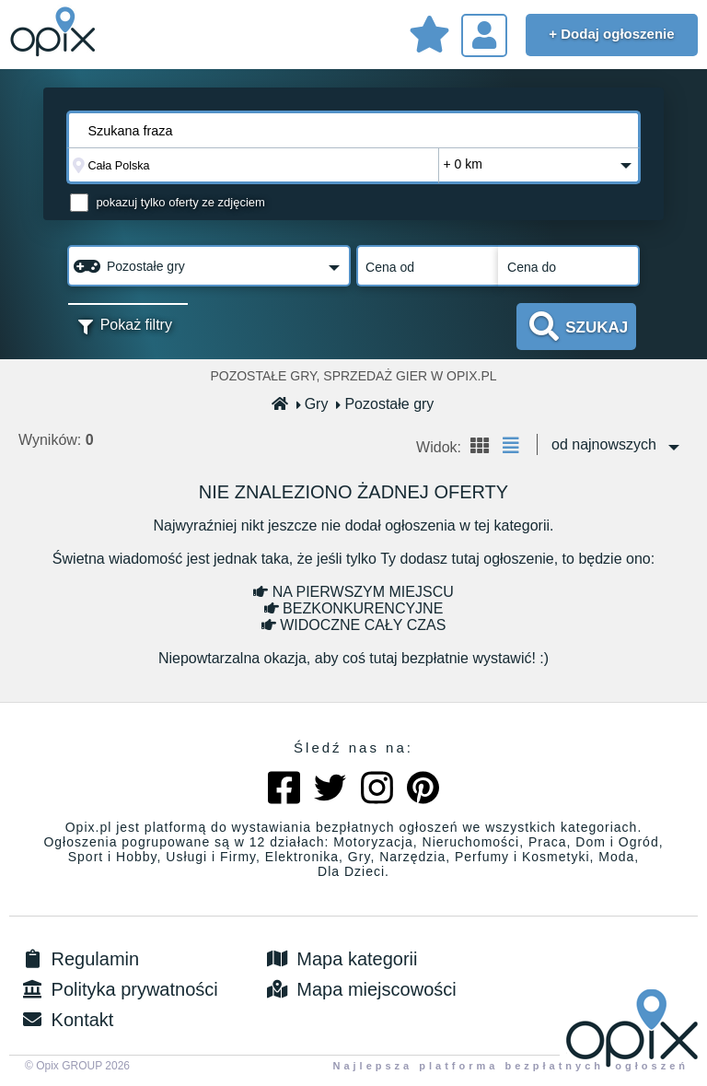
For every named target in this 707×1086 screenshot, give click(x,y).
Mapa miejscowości (360, 989)
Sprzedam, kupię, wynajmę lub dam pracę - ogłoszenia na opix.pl (55, 32)
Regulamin (78, 959)
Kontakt (65, 1020)
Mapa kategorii (341, 959)
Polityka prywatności (118, 989)
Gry (313, 404)
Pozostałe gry (385, 404)
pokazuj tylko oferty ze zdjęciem (180, 202)
